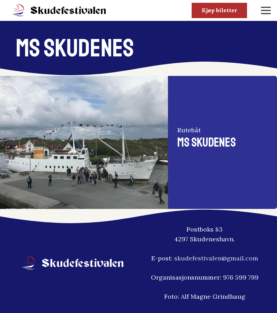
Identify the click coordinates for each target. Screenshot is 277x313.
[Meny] (266, 10)
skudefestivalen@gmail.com (216, 258)
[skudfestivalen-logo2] (58, 10)
